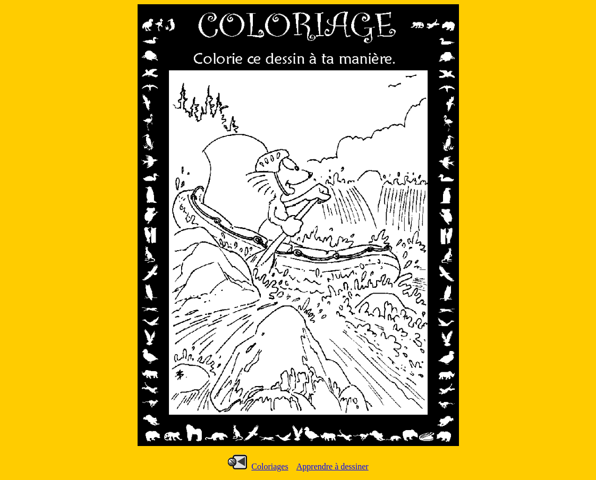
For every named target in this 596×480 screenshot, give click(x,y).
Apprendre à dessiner (332, 466)
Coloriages (269, 466)
